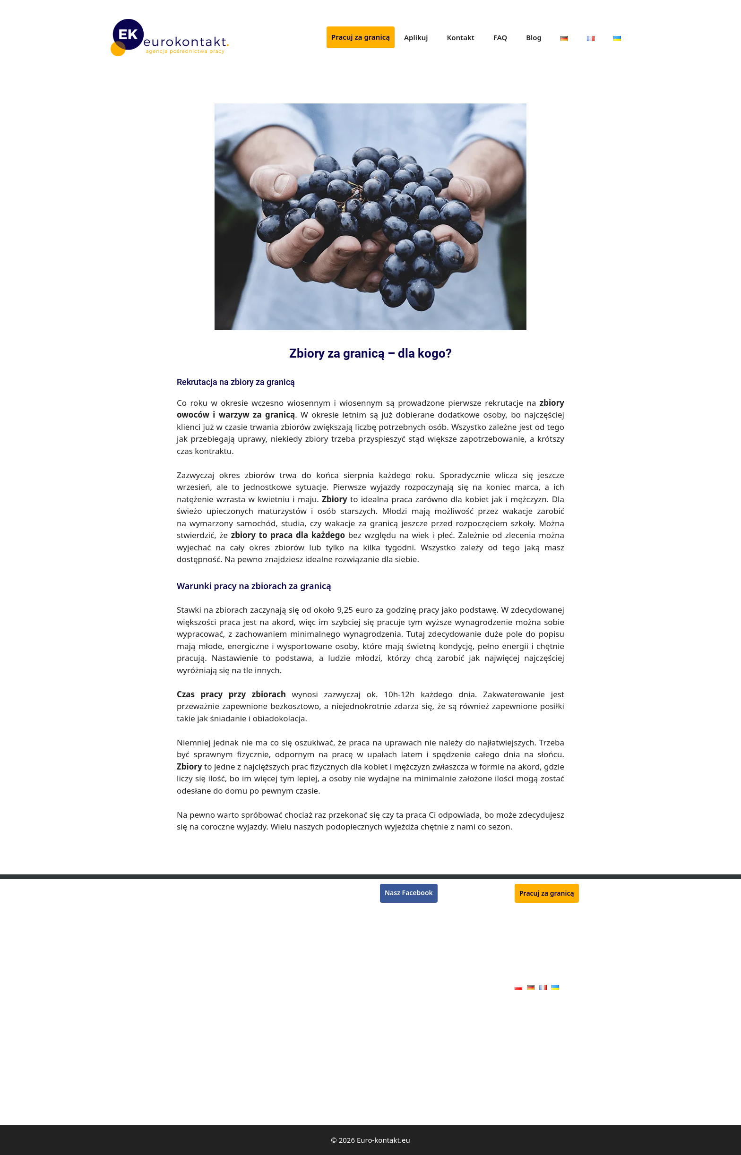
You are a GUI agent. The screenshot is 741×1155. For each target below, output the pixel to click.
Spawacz (124, 902)
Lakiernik (125, 971)
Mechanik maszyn (273, 1012)
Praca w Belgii (401, 935)
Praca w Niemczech (410, 912)
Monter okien (266, 1039)
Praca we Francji (405, 924)
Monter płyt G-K (135, 1080)
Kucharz (257, 944)
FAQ (500, 37)
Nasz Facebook (409, 892)
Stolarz (121, 1053)
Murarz (122, 930)
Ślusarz (256, 971)
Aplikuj (416, 37)
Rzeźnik (256, 889)
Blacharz (124, 1066)
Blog (534, 37)
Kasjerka (124, 957)
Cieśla (120, 1039)
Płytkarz (257, 902)
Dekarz (121, 984)
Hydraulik (125, 1026)
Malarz (121, 1094)
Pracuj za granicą (360, 37)
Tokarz (255, 984)
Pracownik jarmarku (276, 1080)
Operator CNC (132, 1012)
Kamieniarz (262, 1107)
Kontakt (460, 37)
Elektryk (123, 1107)
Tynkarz (123, 944)
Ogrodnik (260, 916)
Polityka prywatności (546, 957)
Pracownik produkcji (276, 1026)
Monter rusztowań (139, 889)
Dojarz (255, 1066)
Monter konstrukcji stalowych (290, 930)
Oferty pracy (534, 972)
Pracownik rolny (270, 1053)
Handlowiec (263, 1094)
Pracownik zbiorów (140, 916)
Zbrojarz (258, 957)
